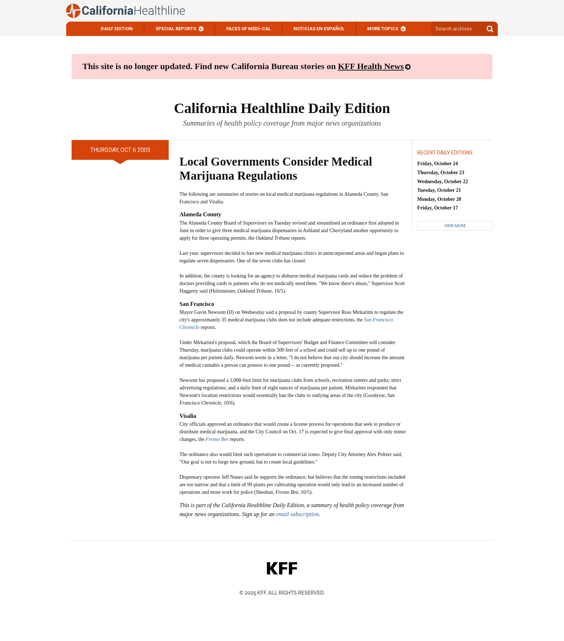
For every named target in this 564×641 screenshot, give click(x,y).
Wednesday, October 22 (442, 181)
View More (455, 226)
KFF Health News (371, 66)
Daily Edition (117, 28)
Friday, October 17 (437, 208)
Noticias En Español (319, 28)
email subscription (297, 514)
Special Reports (175, 28)
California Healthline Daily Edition (282, 108)
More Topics (382, 28)
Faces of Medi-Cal (248, 28)
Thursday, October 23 (440, 172)
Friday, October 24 (437, 163)
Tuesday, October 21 (439, 190)
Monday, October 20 (439, 199)
